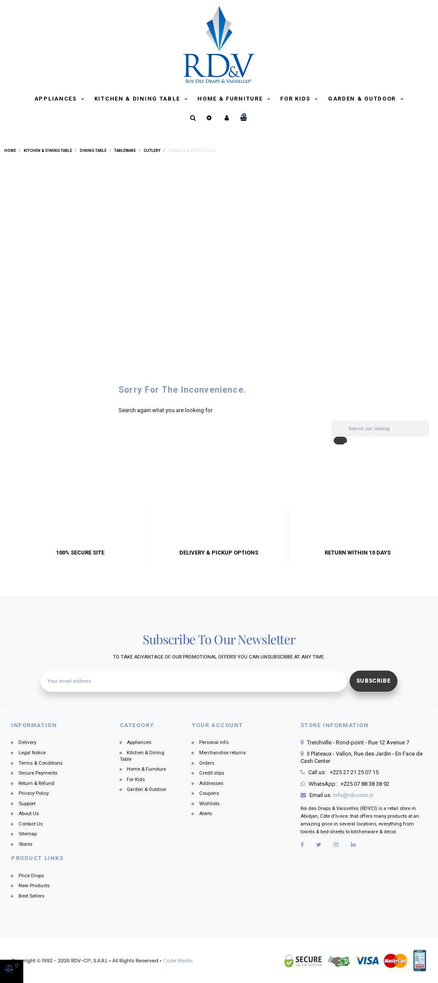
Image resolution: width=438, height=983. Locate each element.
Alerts (205, 813)
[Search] (380, 429)
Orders (206, 763)
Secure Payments (38, 773)
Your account (217, 725)
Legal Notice (32, 753)
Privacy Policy (34, 793)
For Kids (296, 98)
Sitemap (28, 834)
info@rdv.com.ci (353, 795)
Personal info (213, 742)
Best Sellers (31, 896)
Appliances (56, 98)
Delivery (27, 742)
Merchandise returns (222, 753)
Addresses (211, 783)
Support (27, 803)
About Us (29, 813)
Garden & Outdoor (363, 98)
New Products (34, 885)
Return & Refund (36, 783)
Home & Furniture (231, 98)
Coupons (209, 793)
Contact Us (31, 824)
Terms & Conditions (41, 763)
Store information (334, 725)
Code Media (178, 960)
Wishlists (209, 803)
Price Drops (31, 876)
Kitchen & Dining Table (138, 98)
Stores (25, 844)
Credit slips (211, 773)
